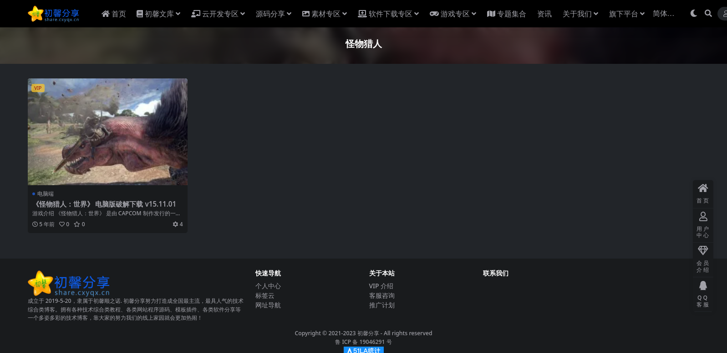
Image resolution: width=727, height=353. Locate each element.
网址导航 (268, 305)
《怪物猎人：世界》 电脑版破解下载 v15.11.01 (104, 203)
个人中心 (268, 285)
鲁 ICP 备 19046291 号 (363, 342)
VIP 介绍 (381, 285)
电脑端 (45, 193)
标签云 (265, 295)
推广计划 (382, 305)
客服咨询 (382, 295)
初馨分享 (368, 333)
